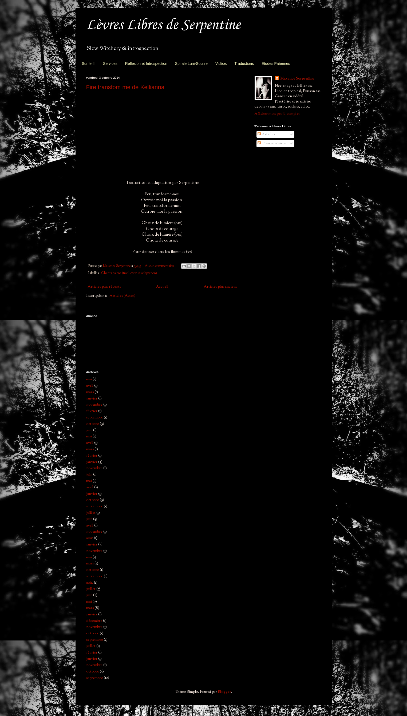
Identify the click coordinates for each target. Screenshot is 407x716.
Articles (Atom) (122, 295)
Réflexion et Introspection (146, 63)
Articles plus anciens (220, 286)
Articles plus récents (104, 286)
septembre (94, 417)
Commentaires (272, 143)
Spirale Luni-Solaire (191, 63)
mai (89, 379)
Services (110, 63)
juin (89, 430)
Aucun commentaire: (160, 266)
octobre (92, 423)
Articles (266, 134)
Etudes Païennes (276, 63)
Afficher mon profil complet (277, 113)
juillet (91, 512)
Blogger (224, 691)
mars (90, 392)
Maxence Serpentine (297, 78)
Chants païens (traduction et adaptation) (129, 273)
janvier (91, 398)
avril (89, 385)
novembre (94, 404)
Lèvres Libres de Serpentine (163, 25)
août (89, 538)
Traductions (244, 63)
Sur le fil (89, 63)
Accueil (162, 286)
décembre (94, 620)
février (91, 411)
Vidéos (221, 63)
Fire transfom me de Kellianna (125, 87)
